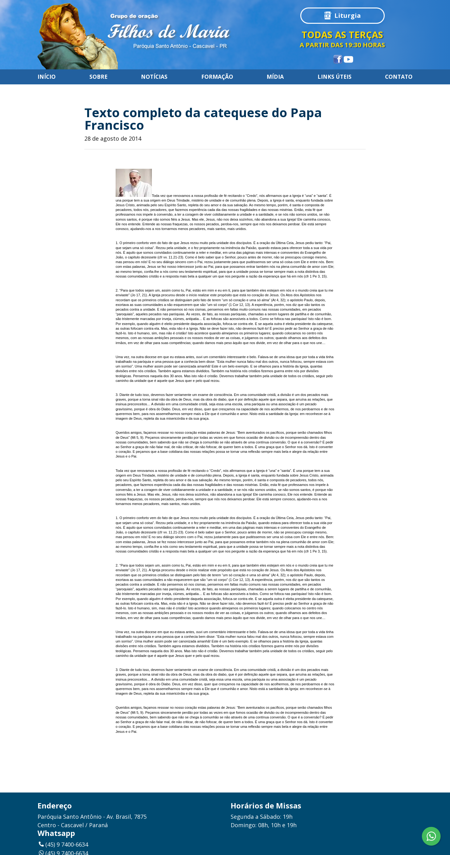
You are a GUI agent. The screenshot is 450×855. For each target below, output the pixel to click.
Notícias (154, 77)
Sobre (98, 77)
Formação (217, 77)
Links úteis (335, 77)
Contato (398, 77)
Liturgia (347, 15)
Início (47, 77)
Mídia (275, 77)
